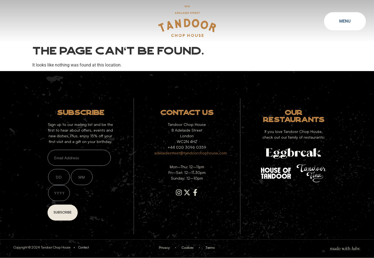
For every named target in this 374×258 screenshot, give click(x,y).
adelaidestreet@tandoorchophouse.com (190, 153)
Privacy (164, 248)
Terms (210, 248)
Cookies (187, 248)
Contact (83, 247)
